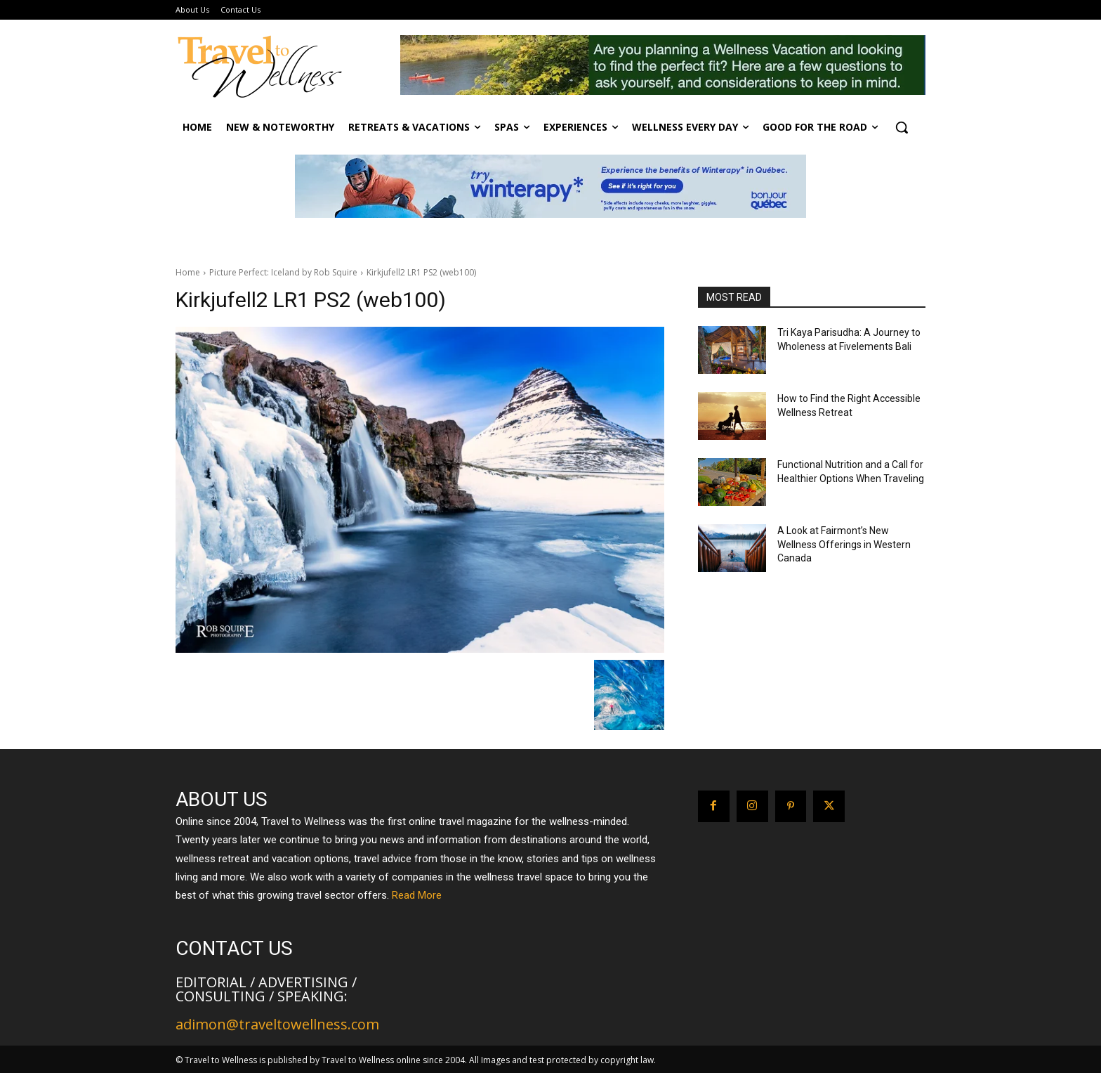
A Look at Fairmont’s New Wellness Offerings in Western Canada (844, 544)
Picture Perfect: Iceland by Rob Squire (283, 272)
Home (188, 272)
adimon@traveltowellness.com (277, 1024)
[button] (901, 127)
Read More (417, 895)
